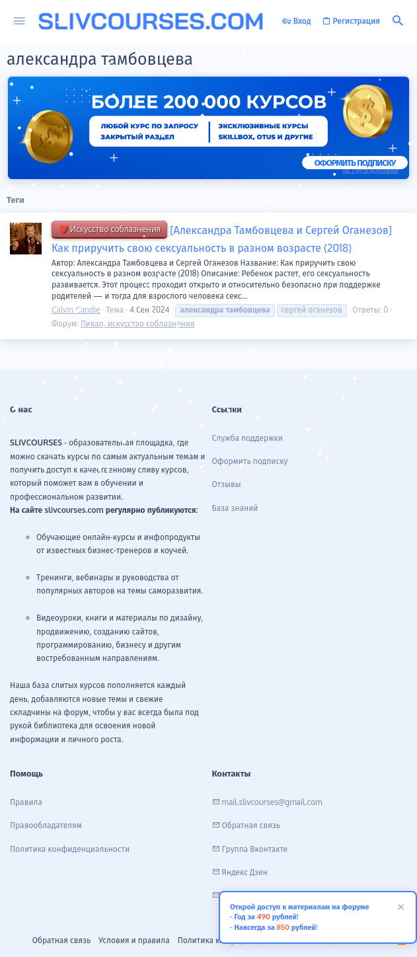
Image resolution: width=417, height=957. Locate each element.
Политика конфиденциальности (70, 849)
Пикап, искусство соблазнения (138, 323)
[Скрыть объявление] (399, 908)
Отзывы (226, 484)
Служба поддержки (248, 438)
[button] (19, 21)
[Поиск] (397, 21)
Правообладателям (46, 825)
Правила (26, 802)
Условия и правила (133, 940)
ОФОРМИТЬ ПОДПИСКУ (355, 162)
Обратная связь (61, 940)
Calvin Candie (76, 310)
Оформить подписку (250, 461)
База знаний (235, 508)
